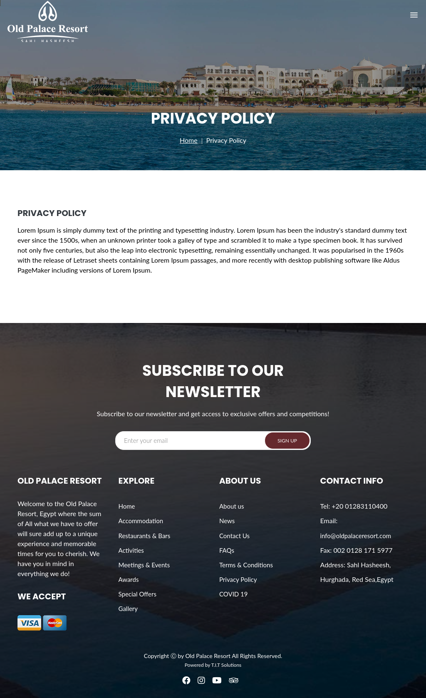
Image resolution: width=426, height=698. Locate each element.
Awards (129, 579)
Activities (131, 550)
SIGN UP (287, 440)
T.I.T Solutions (226, 665)
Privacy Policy (238, 579)
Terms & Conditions (246, 565)
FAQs (226, 550)
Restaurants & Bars (145, 535)
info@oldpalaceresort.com (355, 535)
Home (189, 140)
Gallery (128, 608)
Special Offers (137, 594)
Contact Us (234, 535)
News (227, 520)
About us (231, 506)
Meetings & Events (144, 565)
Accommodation (141, 520)
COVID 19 (233, 594)
